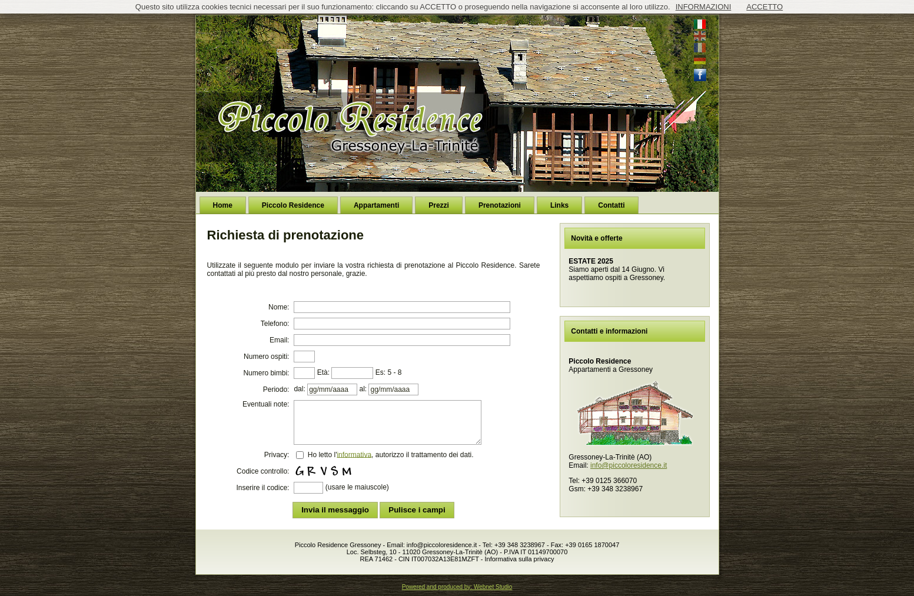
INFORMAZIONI (704, 6)
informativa (354, 454)
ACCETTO (764, 6)
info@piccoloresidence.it (628, 465)
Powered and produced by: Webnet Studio (457, 587)
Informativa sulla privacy (519, 558)
